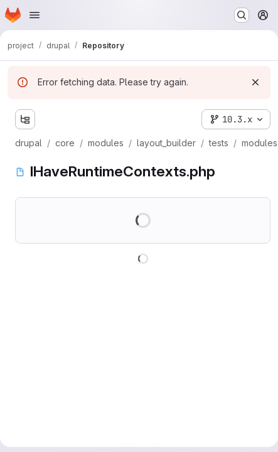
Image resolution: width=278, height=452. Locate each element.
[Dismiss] (255, 82)
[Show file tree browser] (25, 119)
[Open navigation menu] (34, 15)
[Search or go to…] (241, 15)
